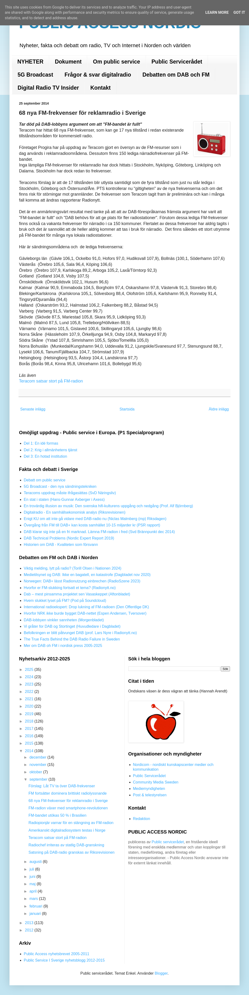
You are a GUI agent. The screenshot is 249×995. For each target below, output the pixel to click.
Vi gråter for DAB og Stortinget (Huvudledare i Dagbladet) (72, 626)
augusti (36, 862)
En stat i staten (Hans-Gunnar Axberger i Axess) (64, 500)
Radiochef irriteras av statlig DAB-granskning (66, 845)
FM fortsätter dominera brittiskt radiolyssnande (68, 793)
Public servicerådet (168, 842)
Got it (239, 12)
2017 (29, 729)
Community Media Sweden (155, 782)
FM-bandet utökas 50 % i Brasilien (57, 815)
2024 (29, 677)
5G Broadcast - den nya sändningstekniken (60, 486)
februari (36, 906)
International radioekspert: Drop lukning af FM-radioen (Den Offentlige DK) (86, 607)
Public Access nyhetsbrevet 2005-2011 (56, 954)
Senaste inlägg (32, 409)
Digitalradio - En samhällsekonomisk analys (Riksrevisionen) (74, 512)
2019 (29, 714)
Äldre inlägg (219, 409)
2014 (29, 751)
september (38, 779)
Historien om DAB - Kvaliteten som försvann (61, 545)
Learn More (217, 12)
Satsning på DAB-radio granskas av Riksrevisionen (72, 852)
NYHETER (30, 62)
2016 (29, 736)
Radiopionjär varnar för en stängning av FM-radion (71, 823)
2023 (29, 684)
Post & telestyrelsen (150, 795)
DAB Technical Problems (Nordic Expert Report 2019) (69, 538)
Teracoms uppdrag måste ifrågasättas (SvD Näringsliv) (70, 493)
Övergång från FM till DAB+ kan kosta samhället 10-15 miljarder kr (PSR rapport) (92, 525)
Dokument (68, 62)
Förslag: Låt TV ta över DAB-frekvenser (62, 786)
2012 (29, 930)
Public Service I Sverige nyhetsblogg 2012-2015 (64, 960)
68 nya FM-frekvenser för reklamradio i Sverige (68, 801)
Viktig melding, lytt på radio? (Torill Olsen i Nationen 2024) (72, 568)
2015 (29, 743)
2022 (29, 692)
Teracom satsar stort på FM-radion (51, 381)
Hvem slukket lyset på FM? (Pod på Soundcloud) (65, 601)
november (38, 765)
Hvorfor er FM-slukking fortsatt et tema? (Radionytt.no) (70, 588)
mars (34, 899)
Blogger (161, 973)
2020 (29, 706)
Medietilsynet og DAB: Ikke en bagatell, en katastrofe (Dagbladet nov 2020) (87, 575)
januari (35, 914)
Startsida (127, 409)
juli (32, 869)
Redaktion (141, 819)
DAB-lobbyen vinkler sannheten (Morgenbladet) (64, 620)
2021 (29, 699)
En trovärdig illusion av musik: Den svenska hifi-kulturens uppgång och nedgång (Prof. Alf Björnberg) (108, 506)
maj (33, 884)
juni (32, 877)
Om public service (116, 62)
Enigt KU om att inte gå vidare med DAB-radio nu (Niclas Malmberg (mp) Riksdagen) (95, 519)
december (38, 757)
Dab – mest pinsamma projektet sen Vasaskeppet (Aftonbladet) (77, 594)
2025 (29, 670)
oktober (36, 772)
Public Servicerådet (177, 62)
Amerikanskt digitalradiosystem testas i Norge (67, 830)
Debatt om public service (44, 480)
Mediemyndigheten (149, 789)
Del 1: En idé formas (41, 443)
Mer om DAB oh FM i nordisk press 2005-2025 (63, 646)
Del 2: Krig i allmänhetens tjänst (50, 450)
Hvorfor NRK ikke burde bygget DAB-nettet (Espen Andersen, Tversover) (85, 613)
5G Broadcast (35, 75)
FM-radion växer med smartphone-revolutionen (68, 808)
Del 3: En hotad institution (45, 456)
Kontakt (100, 88)
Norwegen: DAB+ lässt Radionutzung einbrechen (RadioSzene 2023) (82, 581)
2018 (29, 721)
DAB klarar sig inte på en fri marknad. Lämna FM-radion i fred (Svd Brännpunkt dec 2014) (99, 532)
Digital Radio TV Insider (48, 88)
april (33, 891)
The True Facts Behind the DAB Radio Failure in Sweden (72, 639)
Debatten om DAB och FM (175, 75)
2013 (29, 923)
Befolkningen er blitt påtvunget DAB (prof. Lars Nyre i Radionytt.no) (80, 633)
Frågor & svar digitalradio (98, 75)
